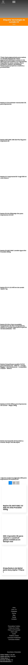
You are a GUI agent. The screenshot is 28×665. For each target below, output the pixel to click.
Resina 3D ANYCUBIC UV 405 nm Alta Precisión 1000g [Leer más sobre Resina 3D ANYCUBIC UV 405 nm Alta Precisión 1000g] (13, 508)
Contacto (14, 619)
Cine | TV (14, 609)
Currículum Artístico (13, 639)
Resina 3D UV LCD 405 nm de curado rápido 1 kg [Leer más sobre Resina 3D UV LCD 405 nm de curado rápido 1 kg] (12, 288)
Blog (14, 615)
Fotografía (14, 611)
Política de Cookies (14, 628)
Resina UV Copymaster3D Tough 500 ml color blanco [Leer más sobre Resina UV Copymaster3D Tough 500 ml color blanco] (13, 177)
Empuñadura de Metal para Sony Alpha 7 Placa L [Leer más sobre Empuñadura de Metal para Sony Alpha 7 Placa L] (13, 570)
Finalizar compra (14, 635)
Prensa (14, 613)
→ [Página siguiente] (17, 483)
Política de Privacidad (14, 630)
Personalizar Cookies (14, 626)
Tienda (14, 617)
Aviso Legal (14, 632)
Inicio (14, 24)
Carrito (14, 634)
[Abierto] (13, 2)
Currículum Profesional (14, 637)
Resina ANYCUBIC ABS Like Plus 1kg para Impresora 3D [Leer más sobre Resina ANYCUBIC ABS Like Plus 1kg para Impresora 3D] (13, 140)
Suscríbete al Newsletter (14, 652)
